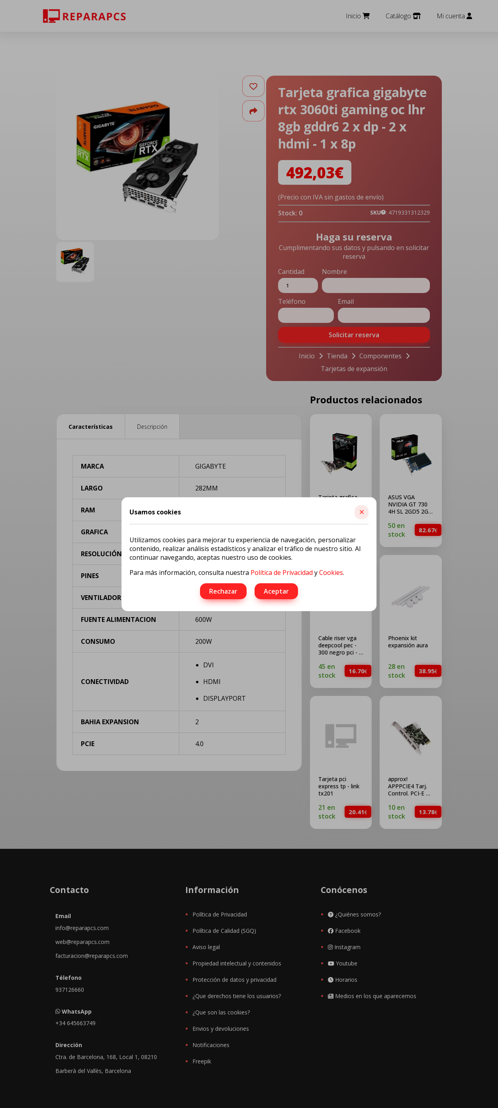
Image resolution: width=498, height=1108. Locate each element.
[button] (362, 512)
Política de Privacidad (282, 572)
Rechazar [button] (223, 591)
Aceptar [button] (276, 591)
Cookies (331, 572)
